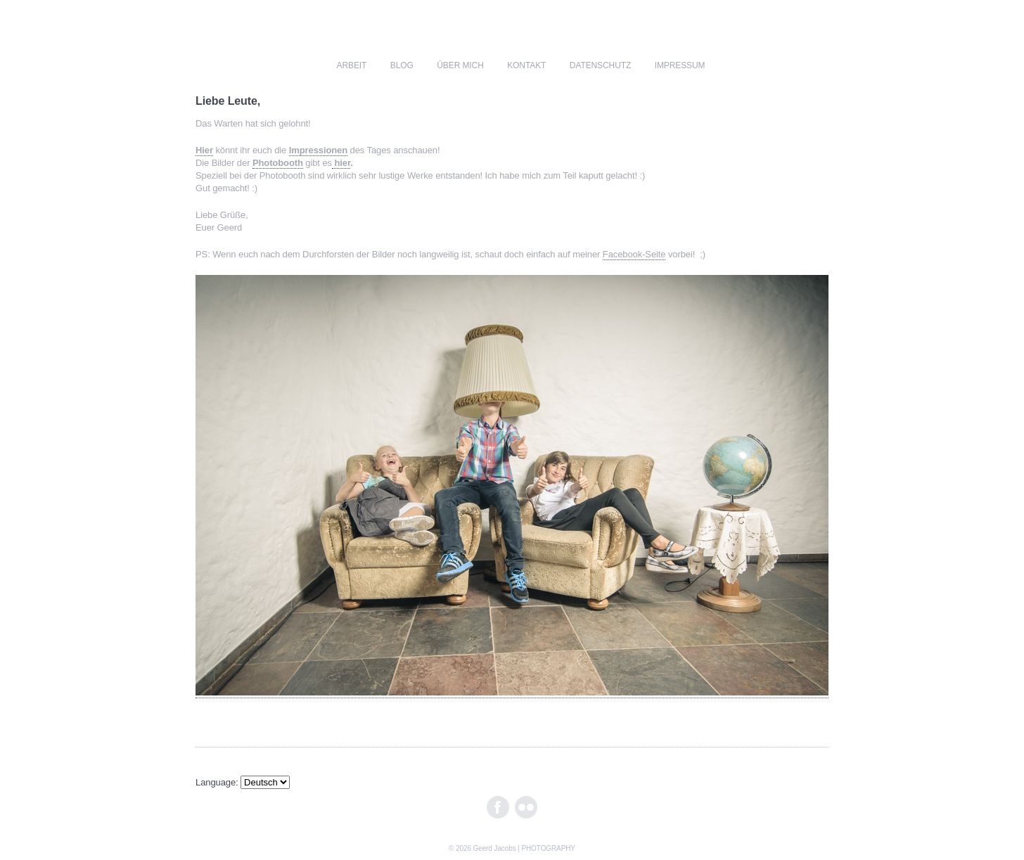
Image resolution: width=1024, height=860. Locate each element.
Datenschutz (600, 65)
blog (402, 65)
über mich (460, 65)
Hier (204, 150)
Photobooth (277, 163)
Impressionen (318, 150)
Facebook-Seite (634, 254)
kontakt (526, 65)
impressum (680, 65)
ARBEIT (352, 65)
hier (341, 163)
